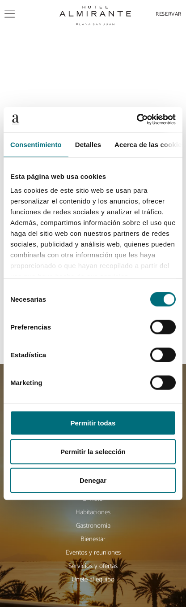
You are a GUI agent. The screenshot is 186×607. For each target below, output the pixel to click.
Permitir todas (93, 422)
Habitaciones (93, 512)
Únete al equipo (93, 579)
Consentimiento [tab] (36, 144)
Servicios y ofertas (93, 566)
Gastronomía (93, 525)
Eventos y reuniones (93, 552)
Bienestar (93, 539)
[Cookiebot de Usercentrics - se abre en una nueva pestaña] (136, 120)
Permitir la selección (93, 451)
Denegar (93, 480)
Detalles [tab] (88, 144)
